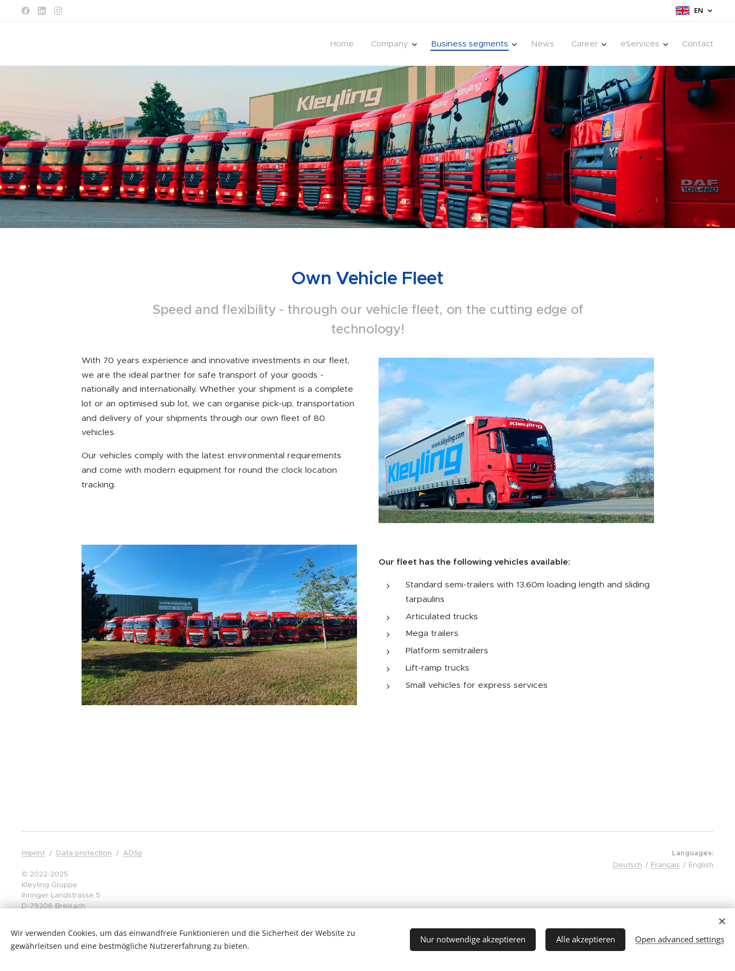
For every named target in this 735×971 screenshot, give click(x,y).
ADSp (133, 853)
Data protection (84, 853)
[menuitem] (345, 43)
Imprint (33, 853)
